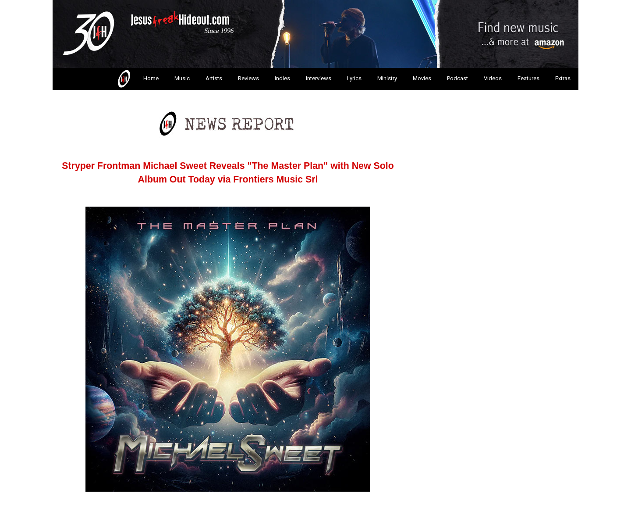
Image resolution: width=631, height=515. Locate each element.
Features (528, 78)
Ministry (387, 78)
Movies (422, 78)
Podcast (457, 78)
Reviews (248, 78)
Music (182, 78)
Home (137, 79)
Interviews (318, 78)
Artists (214, 78)
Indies (282, 78)
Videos (493, 78)
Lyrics (354, 78)
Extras (563, 78)
